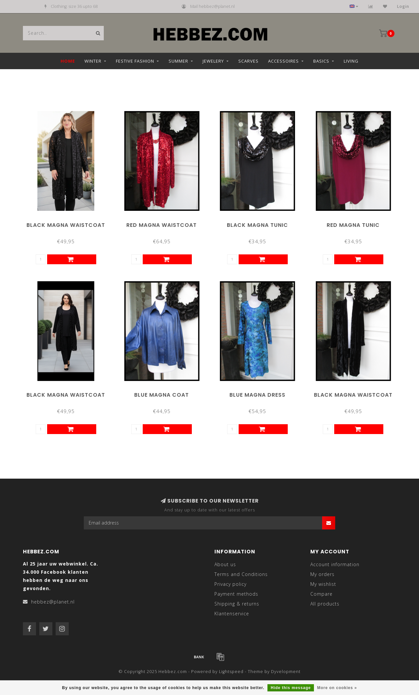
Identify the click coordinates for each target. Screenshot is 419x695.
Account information (334, 564)
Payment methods (236, 594)
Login (403, 6)
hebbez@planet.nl (53, 602)
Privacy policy (230, 584)
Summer (178, 61)
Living (351, 61)
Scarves (248, 61)
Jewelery (213, 61)
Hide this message (291, 687)
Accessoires (283, 61)
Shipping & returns (236, 604)
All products (324, 604)
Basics (321, 61)
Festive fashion (135, 61)
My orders (322, 574)
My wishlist (323, 584)
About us (225, 564)
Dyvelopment (286, 671)
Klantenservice (231, 613)
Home (68, 61)
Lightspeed (231, 671)
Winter (92, 61)
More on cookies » (337, 687)
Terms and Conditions (241, 574)
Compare (321, 594)
